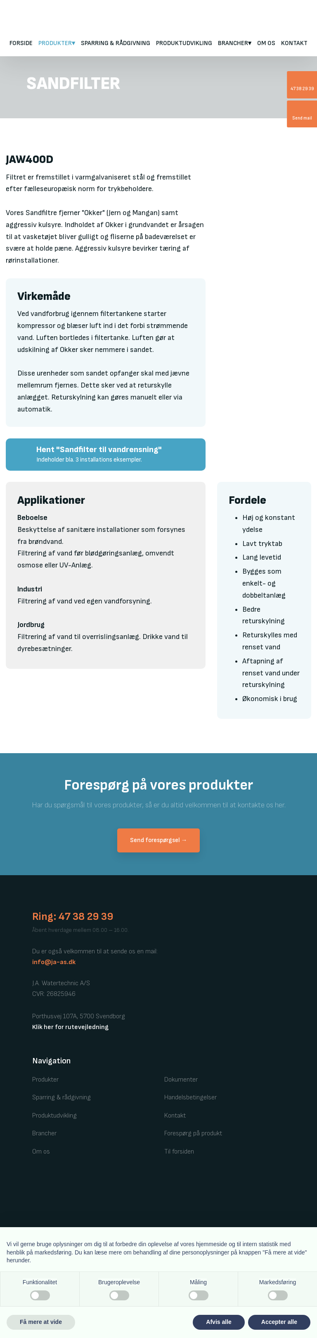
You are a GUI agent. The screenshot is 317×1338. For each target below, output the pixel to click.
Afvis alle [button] (218, 1322)
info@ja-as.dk (54, 962)
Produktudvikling (184, 43)
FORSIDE (21, 43)
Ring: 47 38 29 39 (73, 916)
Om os (266, 43)
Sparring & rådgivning (115, 43)
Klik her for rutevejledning (70, 1027)
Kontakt (294, 43)
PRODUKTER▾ (56, 43)
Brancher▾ (234, 43)
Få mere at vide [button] (41, 1322)
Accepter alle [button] (279, 1322)
